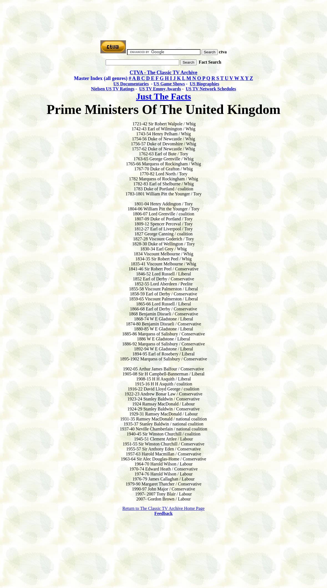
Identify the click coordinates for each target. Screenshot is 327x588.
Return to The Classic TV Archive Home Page (163, 508)
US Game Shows (169, 83)
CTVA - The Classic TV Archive (163, 72)
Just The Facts (163, 96)
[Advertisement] (164, 14)
